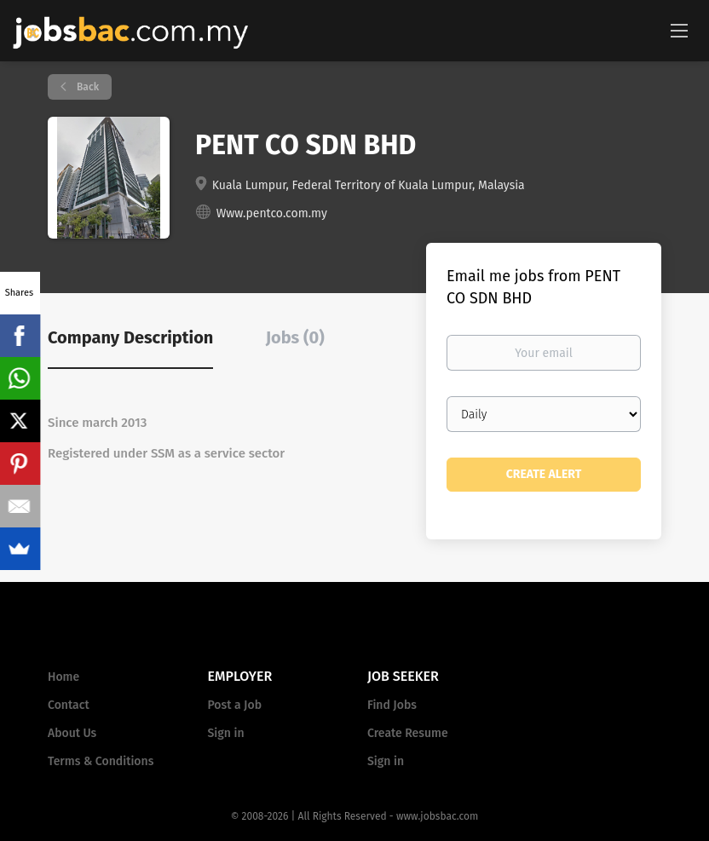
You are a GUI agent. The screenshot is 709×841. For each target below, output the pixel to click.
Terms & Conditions (100, 761)
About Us (72, 733)
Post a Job (235, 705)
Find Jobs (392, 705)
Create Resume (407, 733)
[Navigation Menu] (679, 30)
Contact (68, 705)
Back (86, 87)
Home (63, 677)
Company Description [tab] (130, 337)
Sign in (226, 733)
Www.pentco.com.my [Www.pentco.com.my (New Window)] (271, 213)
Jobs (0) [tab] (295, 337)
